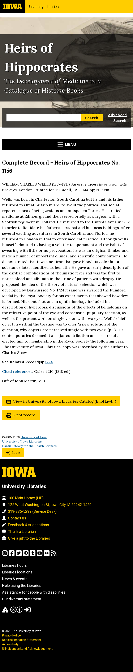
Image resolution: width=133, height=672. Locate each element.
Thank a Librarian (22, 531)
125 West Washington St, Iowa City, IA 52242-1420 (49, 504)
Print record (24, 414)
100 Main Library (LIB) (26, 498)
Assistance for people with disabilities (33, 592)
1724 (49, 362)
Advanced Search (117, 117)
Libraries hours (14, 565)
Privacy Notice (11, 635)
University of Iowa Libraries (22, 441)
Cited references (17, 371)
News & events (14, 579)
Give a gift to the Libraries (29, 538)
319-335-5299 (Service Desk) (32, 511)
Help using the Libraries (21, 585)
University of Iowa (34, 437)
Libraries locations (17, 572)
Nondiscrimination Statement (21, 640)
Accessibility (10, 644)
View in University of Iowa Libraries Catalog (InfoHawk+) (64, 401)
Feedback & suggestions (28, 525)
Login (16, 452)
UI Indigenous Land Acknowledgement (27, 648)
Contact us (17, 518)
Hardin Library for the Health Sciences (29, 446)
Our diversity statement (21, 599)
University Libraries (43, 6)
